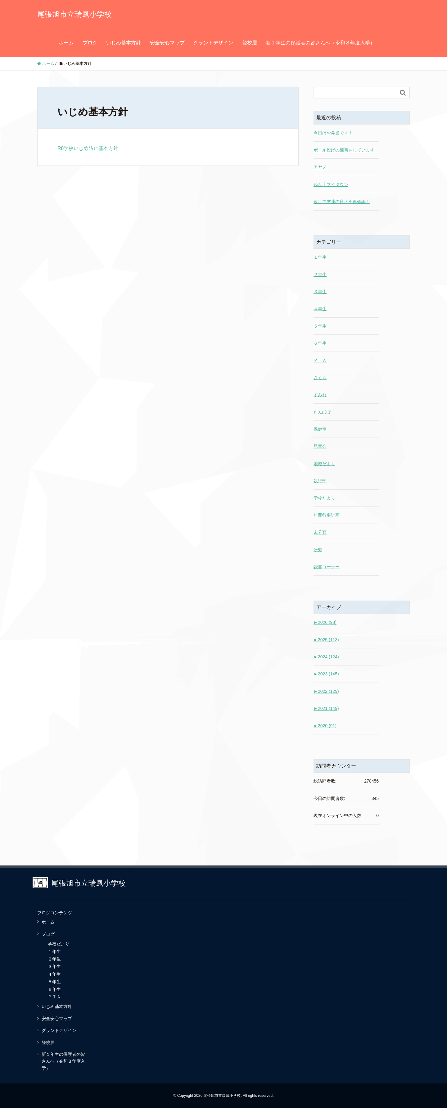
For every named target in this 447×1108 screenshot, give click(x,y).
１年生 (320, 257)
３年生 (320, 291)
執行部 (320, 480)
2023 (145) (326, 673)
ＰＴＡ (320, 360)
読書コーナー (327, 566)
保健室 (320, 429)
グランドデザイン (213, 42)
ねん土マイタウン (331, 184)
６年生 (320, 343)
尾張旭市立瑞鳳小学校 (74, 14)
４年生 (320, 308)
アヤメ (320, 167)
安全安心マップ (167, 42)
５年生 (320, 326)
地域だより (324, 463)
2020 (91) (325, 725)
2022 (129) (326, 691)
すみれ (320, 394)
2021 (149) (326, 708)
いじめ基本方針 (123, 42)
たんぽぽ (322, 412)
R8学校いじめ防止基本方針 (87, 148)
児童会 (320, 446)
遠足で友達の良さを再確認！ (342, 201)
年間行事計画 (327, 515)
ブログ (90, 42)
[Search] (355, 92)
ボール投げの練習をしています (344, 150)
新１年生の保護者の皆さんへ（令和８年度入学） (320, 42)
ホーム (66, 42)
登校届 (249, 42)
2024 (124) (326, 656)
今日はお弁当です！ (333, 132)
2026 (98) (325, 622)
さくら (320, 377)
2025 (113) (326, 639)
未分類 (320, 532)
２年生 (320, 274)
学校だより (324, 498)
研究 (318, 549)
